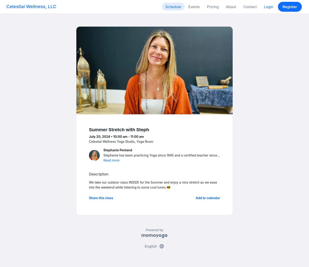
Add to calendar (208, 198)
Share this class (101, 198)
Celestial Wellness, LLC (31, 6)
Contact (250, 7)
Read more (111, 160)
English (154, 246)
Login (268, 7)
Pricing (213, 7)
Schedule (173, 7)
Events (194, 7)
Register (290, 7)
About (231, 7)
